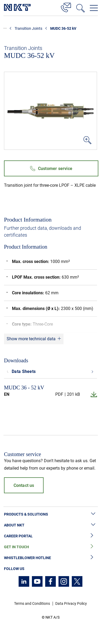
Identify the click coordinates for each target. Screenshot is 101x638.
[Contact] (66, 6)
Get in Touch (50, 547)
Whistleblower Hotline (50, 558)
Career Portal (50, 536)
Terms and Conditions (32, 603)
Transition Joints (28, 28)
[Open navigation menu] (93, 8)
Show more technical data (31, 338)
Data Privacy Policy (71, 603)
